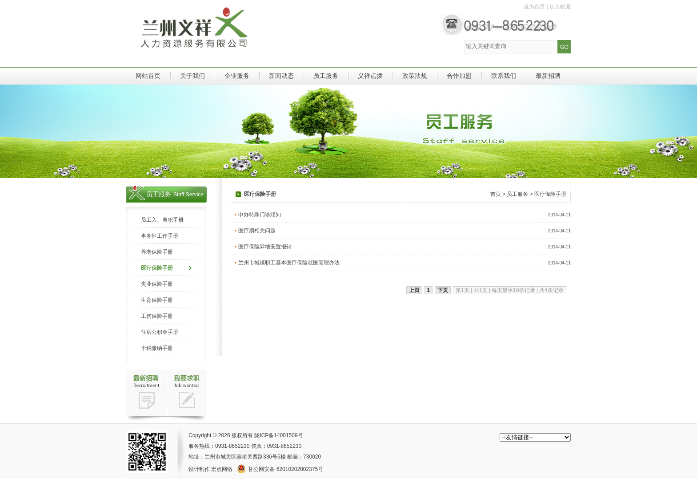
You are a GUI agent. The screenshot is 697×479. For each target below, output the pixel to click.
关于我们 (192, 75)
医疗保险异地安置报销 (265, 247)
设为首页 (534, 7)
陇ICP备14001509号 (278, 435)
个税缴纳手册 (157, 348)
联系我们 (503, 75)
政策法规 (414, 75)
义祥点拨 (370, 75)
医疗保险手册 (157, 268)
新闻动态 (281, 75)
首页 (495, 194)
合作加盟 (459, 75)
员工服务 (325, 75)
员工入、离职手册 (162, 220)
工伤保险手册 (157, 316)
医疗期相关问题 (257, 230)
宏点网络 (221, 469)
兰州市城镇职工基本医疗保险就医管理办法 (289, 263)
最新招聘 (548, 75)
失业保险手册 (157, 284)
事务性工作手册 (159, 236)
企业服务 (236, 75)
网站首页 (148, 75)
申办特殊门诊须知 (259, 214)
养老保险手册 (157, 252)
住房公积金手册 (159, 332)
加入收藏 (560, 7)
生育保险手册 (157, 300)
